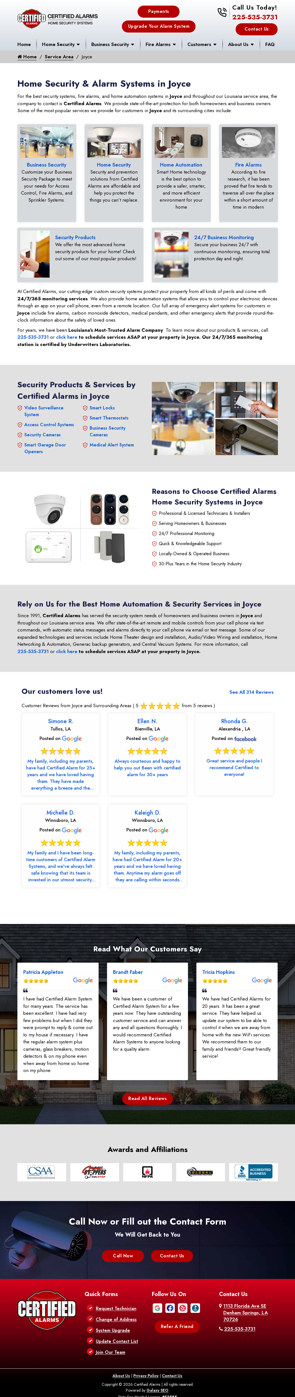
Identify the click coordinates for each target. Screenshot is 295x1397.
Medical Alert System (112, 442)
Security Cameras (42, 432)
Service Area (59, 56)
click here (66, 334)
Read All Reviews (147, 1096)
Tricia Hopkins (218, 969)
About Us (238, 44)
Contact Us (257, 29)
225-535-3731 (255, 17)
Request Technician (116, 1306)
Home (24, 44)
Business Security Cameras (108, 429)
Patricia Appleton (43, 969)
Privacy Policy (146, 1373)
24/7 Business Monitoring (224, 236)
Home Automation (181, 165)
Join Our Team (110, 1350)
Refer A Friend (177, 1324)
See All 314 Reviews (251, 689)
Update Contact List (117, 1339)
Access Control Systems (49, 422)
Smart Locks (102, 405)
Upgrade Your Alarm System (159, 26)
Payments (158, 11)
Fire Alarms (158, 44)
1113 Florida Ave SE (245, 1310)
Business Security (110, 44)
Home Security (58, 44)
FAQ (270, 44)
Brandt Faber (128, 969)
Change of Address (116, 1317)
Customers (199, 44)
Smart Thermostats (109, 415)
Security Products (75, 236)
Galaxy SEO (157, 1388)
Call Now (123, 1253)
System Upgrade (113, 1328)
